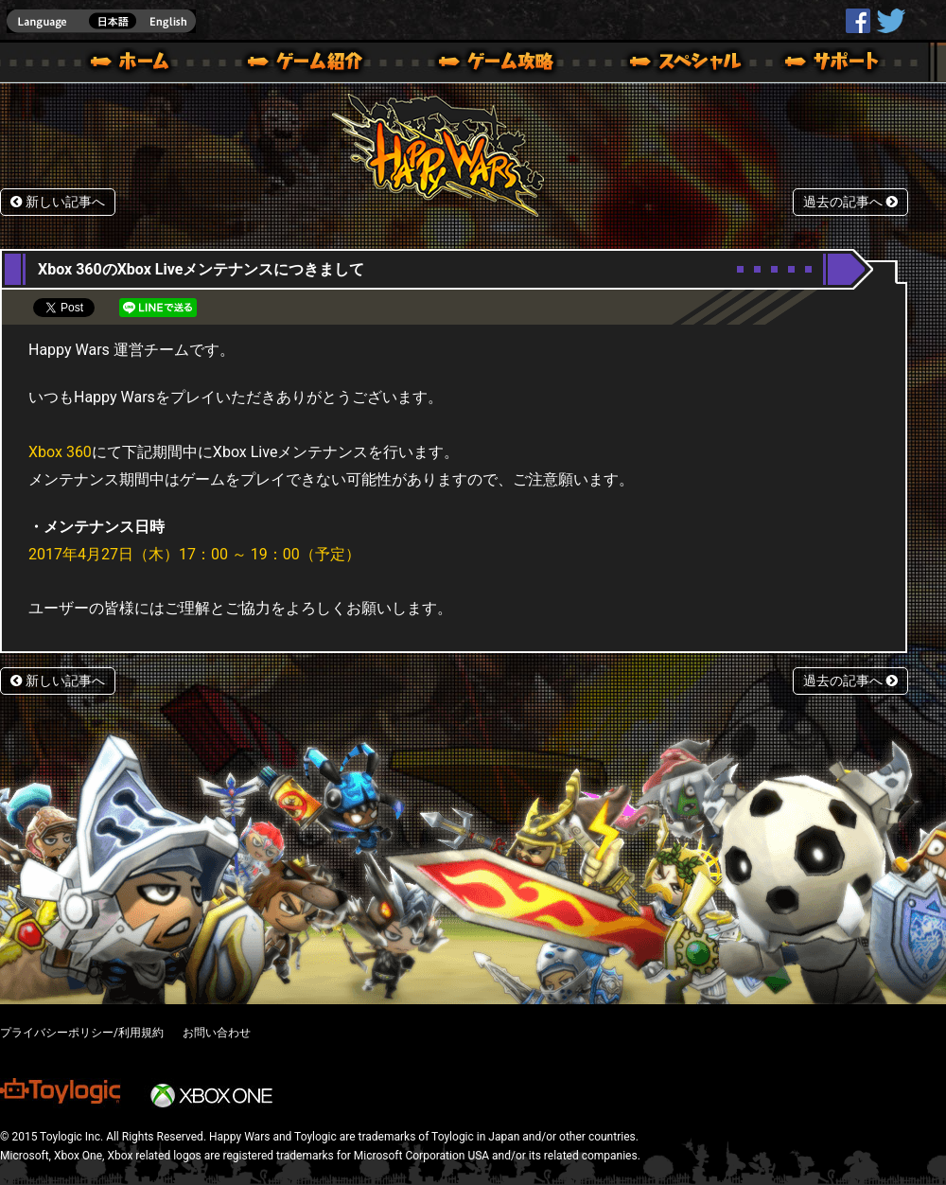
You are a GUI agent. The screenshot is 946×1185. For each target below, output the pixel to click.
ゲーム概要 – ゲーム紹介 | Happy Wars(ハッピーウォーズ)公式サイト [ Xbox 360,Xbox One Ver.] (311, 64)
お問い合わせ (217, 1032)
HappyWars (858, 21)
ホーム (137, 64)
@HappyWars (890, 21)
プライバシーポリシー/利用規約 (82, 1032)
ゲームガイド (485, 64)
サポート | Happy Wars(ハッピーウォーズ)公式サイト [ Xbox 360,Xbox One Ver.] (833, 64)
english (101, 21)
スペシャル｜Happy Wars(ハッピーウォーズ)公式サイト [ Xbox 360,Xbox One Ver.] (659, 64)
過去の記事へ (850, 202)
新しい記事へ (57, 202)
